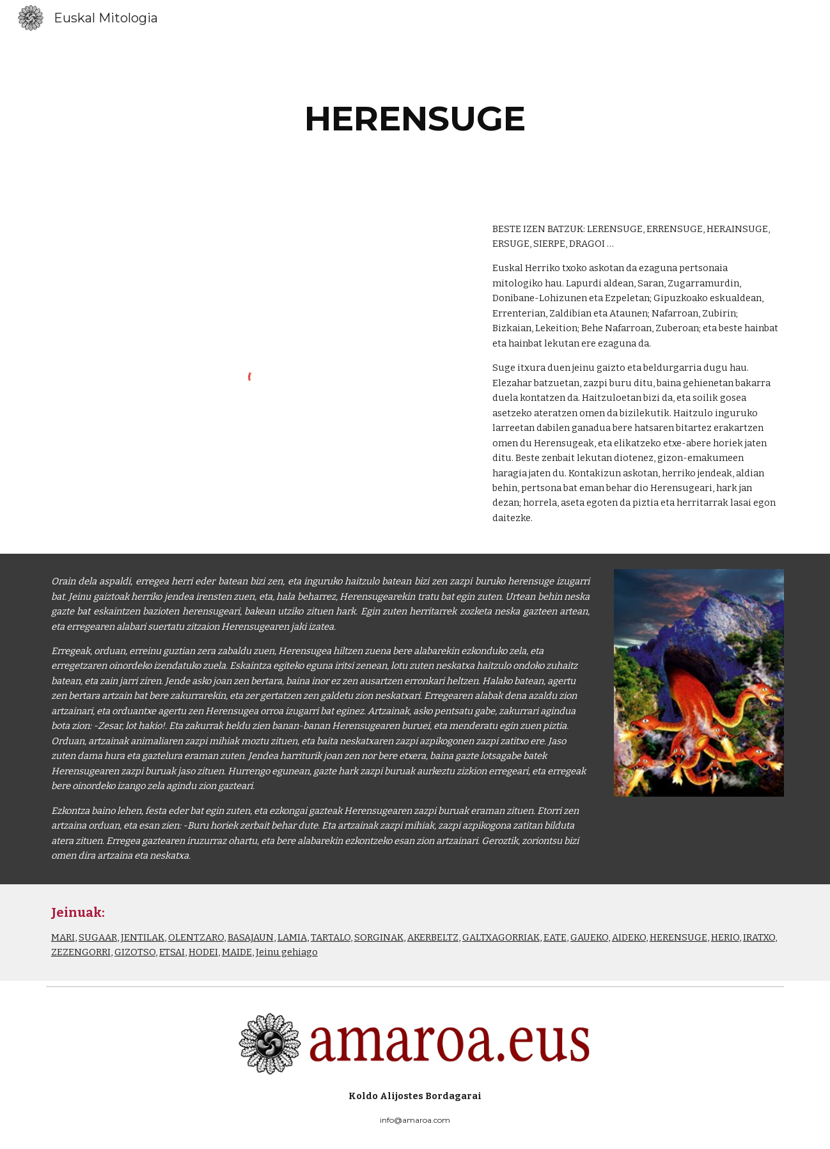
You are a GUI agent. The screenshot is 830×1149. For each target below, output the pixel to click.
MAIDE (237, 952)
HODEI (203, 952)
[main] (415, 118)
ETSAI (172, 952)
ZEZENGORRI (81, 952)
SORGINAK (378, 937)
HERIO (725, 937)
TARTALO (330, 937)
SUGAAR (98, 937)
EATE (555, 937)
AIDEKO (629, 937)
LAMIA (292, 937)
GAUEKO (589, 937)
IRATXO (759, 937)
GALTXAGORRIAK (501, 937)
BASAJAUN (251, 937)
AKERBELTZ (432, 937)
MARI (63, 937)
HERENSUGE (678, 937)
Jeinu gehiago (287, 952)
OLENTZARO (196, 937)
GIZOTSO (134, 952)
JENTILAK (142, 937)
